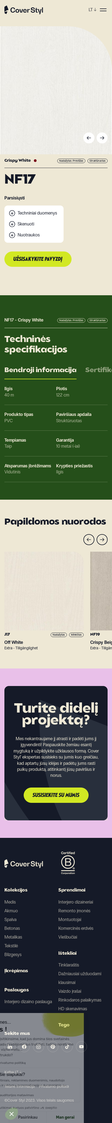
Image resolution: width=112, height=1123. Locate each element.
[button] (11, 1113)
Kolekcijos (16, 890)
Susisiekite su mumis (56, 795)
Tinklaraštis (68, 965)
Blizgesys (12, 954)
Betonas (12, 928)
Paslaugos (16, 990)
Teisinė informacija (19, 1086)
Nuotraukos (29, 235)
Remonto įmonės (74, 910)
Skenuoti (26, 224)
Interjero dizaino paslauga (28, 1001)
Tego (64, 1025)
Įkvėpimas (16, 971)
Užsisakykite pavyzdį (37, 259)
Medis (10, 902)
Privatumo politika (54, 1086)
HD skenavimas (72, 1008)
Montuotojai (69, 919)
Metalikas (13, 937)
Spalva (10, 919)
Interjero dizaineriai (75, 902)
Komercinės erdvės (75, 928)
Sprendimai (71, 890)
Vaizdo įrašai (69, 991)
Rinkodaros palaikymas (79, 1000)
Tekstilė (11, 945)
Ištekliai (67, 953)
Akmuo (11, 910)
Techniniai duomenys (37, 213)
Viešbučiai (67, 937)
